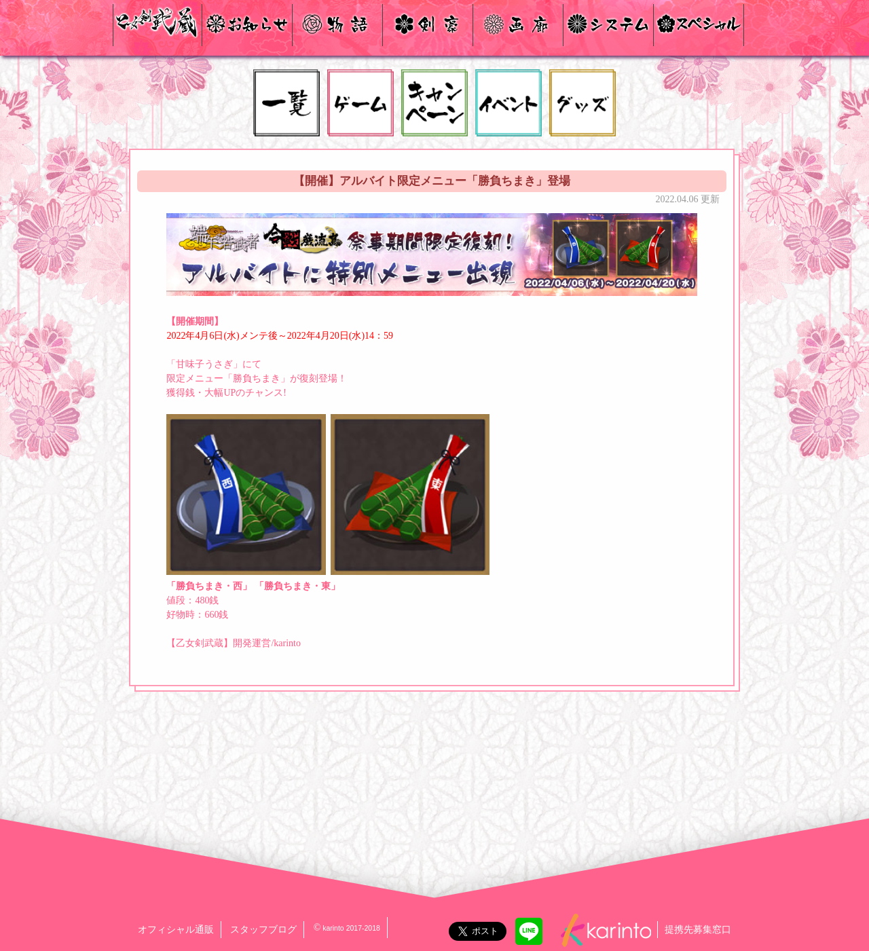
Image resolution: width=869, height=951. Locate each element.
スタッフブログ (263, 930)
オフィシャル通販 (176, 930)
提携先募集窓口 (698, 930)
